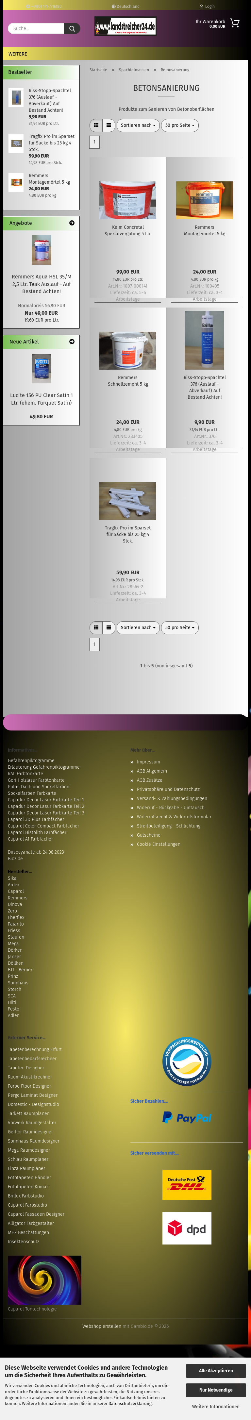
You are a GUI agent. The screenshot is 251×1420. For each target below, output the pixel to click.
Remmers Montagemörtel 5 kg (204, 231)
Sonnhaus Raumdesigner (33, 1141)
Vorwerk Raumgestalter (32, 1123)
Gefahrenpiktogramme (31, 760)
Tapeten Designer (26, 1068)
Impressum (148, 762)
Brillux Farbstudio (26, 1196)
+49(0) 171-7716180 (44, 6)
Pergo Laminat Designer (33, 1095)
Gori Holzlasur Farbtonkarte (36, 780)
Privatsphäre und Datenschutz (168, 789)
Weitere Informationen (216, 1407)
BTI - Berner (20, 970)
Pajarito (16, 924)
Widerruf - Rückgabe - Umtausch (171, 807)
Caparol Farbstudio (27, 1205)
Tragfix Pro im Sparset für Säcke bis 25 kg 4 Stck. (128, 534)
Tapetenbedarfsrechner (32, 1058)
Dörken (15, 950)
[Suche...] (72, 28)
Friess (14, 930)
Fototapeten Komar (28, 1187)
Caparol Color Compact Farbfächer (43, 826)
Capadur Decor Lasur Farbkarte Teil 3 (46, 813)
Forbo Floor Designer (29, 1086)
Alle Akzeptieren (216, 1371)
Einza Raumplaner (26, 1168)
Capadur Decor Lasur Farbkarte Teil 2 (46, 806)
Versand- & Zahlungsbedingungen (172, 798)
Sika (12, 878)
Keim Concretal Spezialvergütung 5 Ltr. (128, 231)
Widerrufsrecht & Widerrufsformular (174, 817)
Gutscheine (148, 835)
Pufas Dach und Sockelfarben (38, 787)
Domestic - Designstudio (33, 1104)
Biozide (15, 858)
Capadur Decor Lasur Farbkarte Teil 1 (46, 800)
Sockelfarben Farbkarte (32, 793)
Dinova (15, 904)
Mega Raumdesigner (29, 1150)
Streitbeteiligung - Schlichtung (168, 826)
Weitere (17, 54)
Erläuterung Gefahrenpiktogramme (44, 767)
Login (207, 6)
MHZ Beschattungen (28, 1232)
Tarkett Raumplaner (28, 1113)
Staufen (16, 937)
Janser (14, 957)
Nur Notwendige (216, 1390)
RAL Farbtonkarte (25, 774)
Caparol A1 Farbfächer (30, 839)
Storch (14, 989)
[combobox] (138, 125)
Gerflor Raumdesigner (30, 1132)
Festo (13, 1009)
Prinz (13, 976)
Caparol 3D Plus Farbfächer (36, 819)
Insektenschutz (23, 1242)
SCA (12, 996)
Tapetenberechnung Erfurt (35, 1049)
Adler (13, 1015)
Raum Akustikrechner (30, 1077)
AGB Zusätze (149, 780)
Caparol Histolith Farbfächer (37, 832)
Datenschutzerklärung (130, 1403)
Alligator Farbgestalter (31, 1223)
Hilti (12, 1002)
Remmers (17, 898)
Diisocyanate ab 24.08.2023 (36, 852)
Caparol (16, 891)
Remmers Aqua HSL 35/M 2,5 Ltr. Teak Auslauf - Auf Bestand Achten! (41, 284)
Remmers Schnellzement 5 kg (128, 381)
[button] (96, 125)
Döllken (16, 963)
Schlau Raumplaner (28, 1159)
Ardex (13, 885)
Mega (13, 943)
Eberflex (16, 917)
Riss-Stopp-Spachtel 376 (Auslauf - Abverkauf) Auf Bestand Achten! (205, 387)
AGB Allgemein (152, 771)
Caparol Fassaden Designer (36, 1214)
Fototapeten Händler (29, 1177)
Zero (12, 911)
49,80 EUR (41, 416)
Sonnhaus (18, 983)
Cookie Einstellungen (158, 844)
